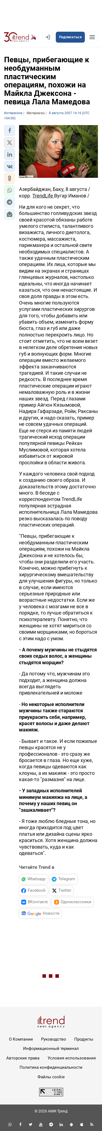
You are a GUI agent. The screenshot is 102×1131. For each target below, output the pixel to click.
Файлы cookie (51, 1076)
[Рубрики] (92, 37)
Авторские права (22, 1058)
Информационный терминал (51, 1048)
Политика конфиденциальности (51, 1067)
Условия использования (72, 1058)
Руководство (53, 1039)
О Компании (21, 1039)
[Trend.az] (20, 37)
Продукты (83, 1039)
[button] (9, 130)
